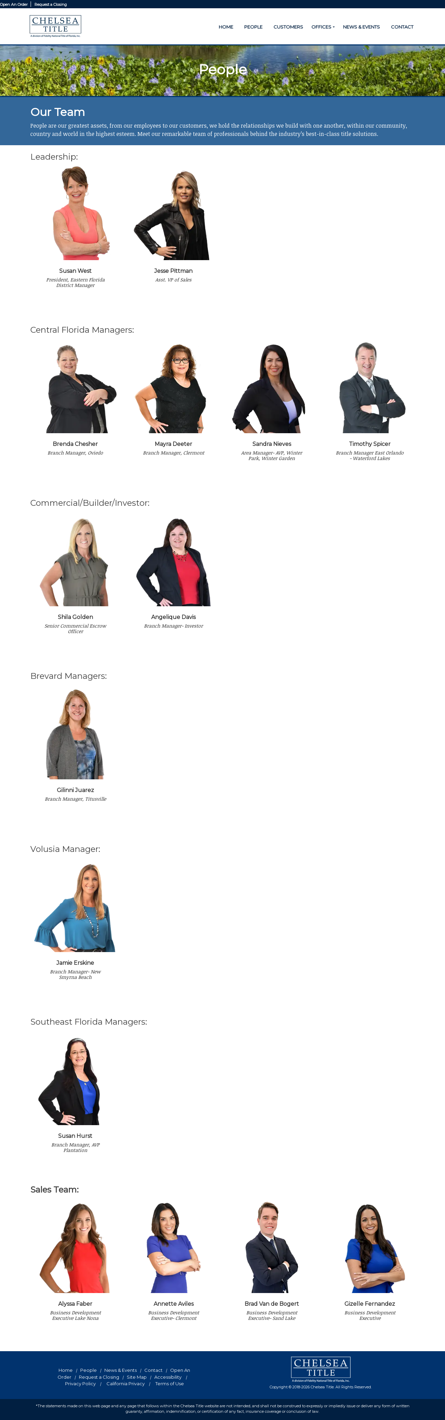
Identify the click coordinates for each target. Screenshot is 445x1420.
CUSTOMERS (288, 27)
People (88, 1370)
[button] (334, 27)
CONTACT (402, 27)
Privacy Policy (80, 1383)
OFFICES (321, 27)
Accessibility (168, 1377)
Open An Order (14, 4)
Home (66, 1370)
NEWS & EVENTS (361, 27)
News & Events (120, 1370)
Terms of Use (169, 1383)
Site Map (137, 1377)
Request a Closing (50, 4)
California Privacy (125, 1383)
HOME (226, 27)
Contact (153, 1370)
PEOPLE (253, 27)
